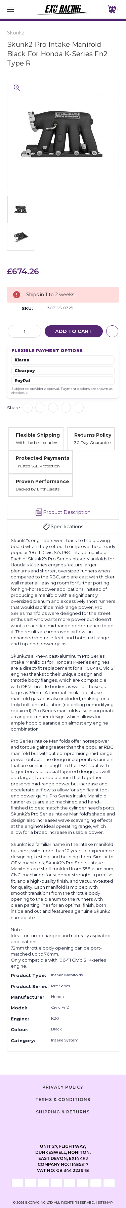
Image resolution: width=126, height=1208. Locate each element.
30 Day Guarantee (92, 442)
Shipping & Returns (63, 1111)
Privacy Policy (62, 1087)
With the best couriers (37, 442)
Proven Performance (42, 481)
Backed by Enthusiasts (37, 488)
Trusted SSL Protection (38, 465)
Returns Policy (92, 435)
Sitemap (105, 1202)
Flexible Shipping (38, 435)
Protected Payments (42, 458)
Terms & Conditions (62, 1099)
